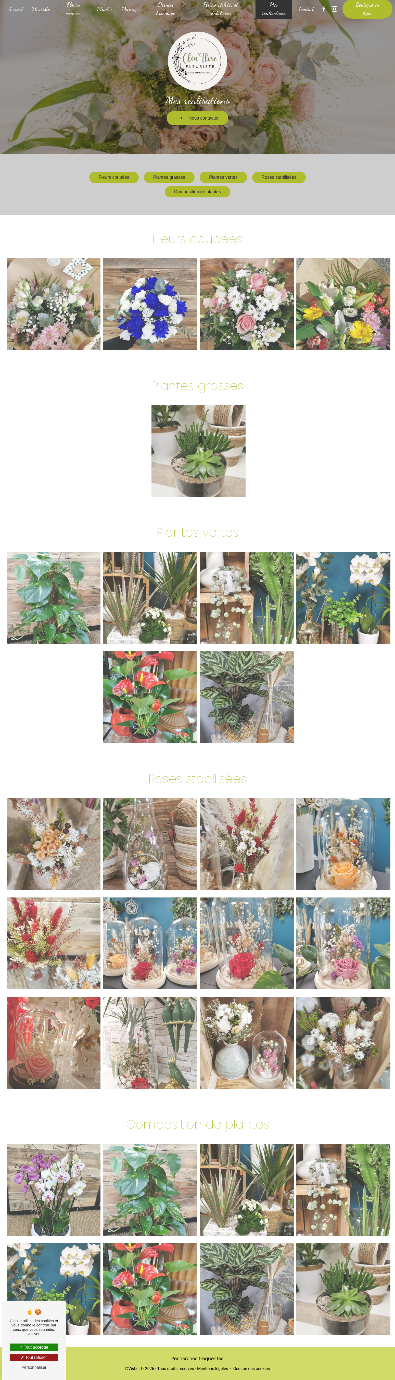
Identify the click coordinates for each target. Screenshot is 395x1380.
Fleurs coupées (114, 173)
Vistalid (135, 1368)
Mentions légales (212, 1368)
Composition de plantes (197, 191)
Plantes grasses (169, 158)
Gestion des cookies (251, 1368)
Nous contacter (197, 118)
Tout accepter (33, 1347)
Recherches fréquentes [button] (197, 1359)
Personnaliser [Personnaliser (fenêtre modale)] (33, 1367)
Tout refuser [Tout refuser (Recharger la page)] (34, 1357)
